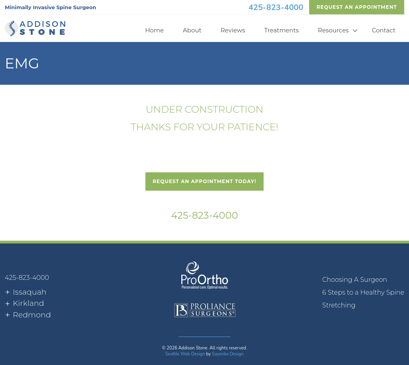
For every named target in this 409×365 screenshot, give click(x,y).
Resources (333, 30)
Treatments (281, 30)
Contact (383, 30)
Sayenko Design (228, 354)
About (192, 30)
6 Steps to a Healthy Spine (363, 292)
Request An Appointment (356, 7)
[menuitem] (363, 279)
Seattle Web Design (185, 354)
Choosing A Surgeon (354, 279)
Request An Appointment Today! (204, 181)
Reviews (232, 30)
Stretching (338, 305)
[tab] (25, 292)
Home (154, 30)
